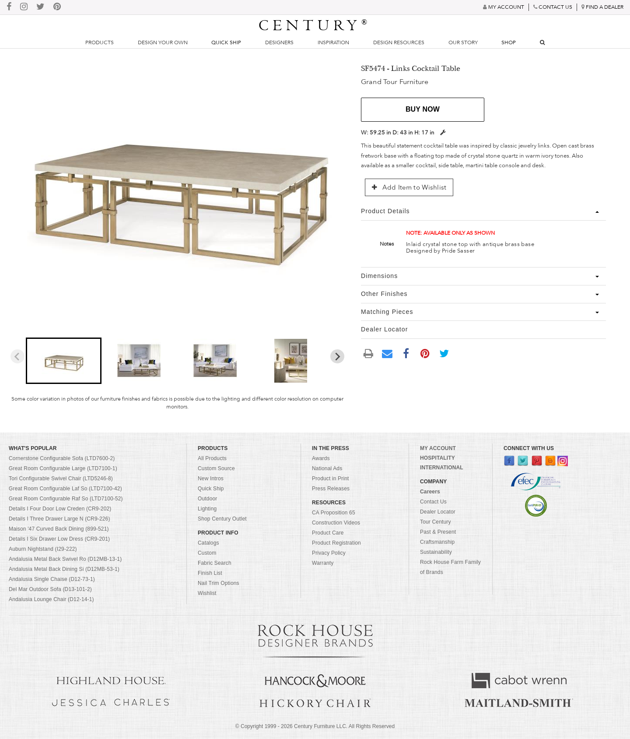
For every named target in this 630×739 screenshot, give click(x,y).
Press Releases (331, 489)
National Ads (327, 468)
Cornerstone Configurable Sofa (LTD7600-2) (62, 458)
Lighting (207, 509)
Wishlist (207, 593)
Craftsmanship (437, 542)
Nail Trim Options (218, 583)
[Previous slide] (17, 356)
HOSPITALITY (437, 458)
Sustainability (436, 552)
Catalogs (208, 543)
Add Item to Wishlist (409, 187)
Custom (207, 553)
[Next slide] (337, 356)
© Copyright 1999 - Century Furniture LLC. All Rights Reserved (315, 726)
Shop (508, 42)
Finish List (210, 573)
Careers (430, 492)
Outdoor (207, 499)
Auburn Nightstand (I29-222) (43, 549)
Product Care (328, 533)
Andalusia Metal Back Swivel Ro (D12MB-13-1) (65, 559)
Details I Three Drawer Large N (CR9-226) (59, 519)
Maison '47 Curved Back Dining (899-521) (59, 529)
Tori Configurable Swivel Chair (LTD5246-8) (61, 478)
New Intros (211, 478)
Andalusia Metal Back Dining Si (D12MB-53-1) (64, 569)
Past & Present (438, 532)
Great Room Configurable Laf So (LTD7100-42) (65, 489)
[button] (64, 361)
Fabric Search (214, 563)
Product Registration (336, 543)
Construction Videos (336, 523)
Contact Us (433, 502)
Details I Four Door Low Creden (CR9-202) (60, 509)
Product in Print (330, 478)
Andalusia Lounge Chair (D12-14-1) (51, 599)
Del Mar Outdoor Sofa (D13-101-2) (50, 589)
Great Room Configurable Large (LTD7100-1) (63, 468)
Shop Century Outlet (222, 519)
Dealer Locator (437, 512)
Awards (321, 458)
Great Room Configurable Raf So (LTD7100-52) (66, 499)
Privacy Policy (329, 553)
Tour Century (435, 522)
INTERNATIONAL (441, 468)
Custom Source (216, 468)
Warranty (323, 563)
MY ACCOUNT (438, 448)
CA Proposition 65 (333, 513)
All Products (212, 458)
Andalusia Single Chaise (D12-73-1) (52, 579)
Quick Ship (226, 42)
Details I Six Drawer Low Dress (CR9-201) (59, 539)
